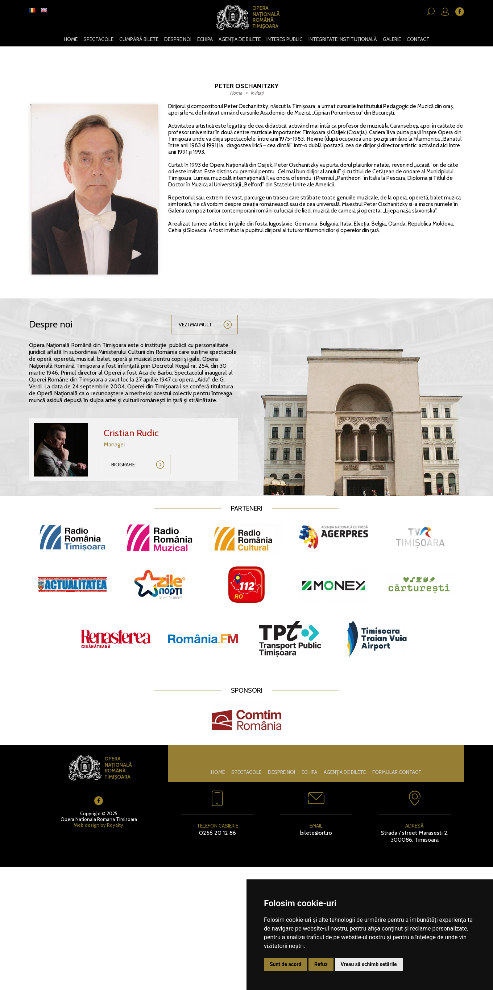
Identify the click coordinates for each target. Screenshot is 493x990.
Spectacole (98, 39)
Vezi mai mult (195, 324)
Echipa (205, 39)
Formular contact (397, 772)
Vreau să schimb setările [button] (369, 964)
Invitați (257, 93)
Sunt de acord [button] (285, 964)
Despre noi (177, 39)
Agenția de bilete (239, 39)
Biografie (123, 464)
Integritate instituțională (342, 39)
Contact (417, 39)
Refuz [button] (321, 964)
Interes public (284, 39)
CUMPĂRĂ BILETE (138, 39)
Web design (86, 825)
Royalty (115, 825)
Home (71, 39)
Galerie (391, 39)
